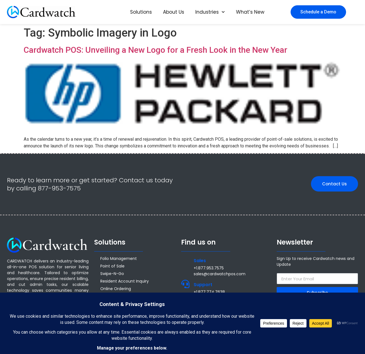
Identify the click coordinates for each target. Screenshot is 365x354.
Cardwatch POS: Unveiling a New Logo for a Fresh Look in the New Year (155, 50)
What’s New (250, 12)
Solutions (141, 12)
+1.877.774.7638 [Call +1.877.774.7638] (209, 292)
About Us (173, 12)
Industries (210, 12)
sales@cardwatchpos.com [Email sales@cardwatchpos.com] (219, 274)
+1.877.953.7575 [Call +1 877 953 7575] (209, 268)
